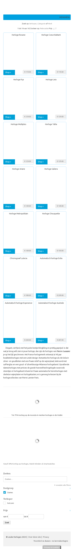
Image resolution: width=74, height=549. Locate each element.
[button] (64, 17)
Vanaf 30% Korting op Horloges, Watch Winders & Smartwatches (30, 442)
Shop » (8, 72)
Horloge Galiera (51, 169)
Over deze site (34, 537)
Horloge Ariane (18, 169)
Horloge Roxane (18, 35)
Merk (50, 24)
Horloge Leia (51, 79)
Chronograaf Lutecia (18, 258)
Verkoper (33, 24)
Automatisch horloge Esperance (18, 303)
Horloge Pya (18, 79)
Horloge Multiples (18, 124)
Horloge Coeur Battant (51, 35)
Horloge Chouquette (51, 214)
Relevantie (44, 28)
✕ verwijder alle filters (62, 485)
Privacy (46, 537)
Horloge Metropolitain (18, 214)
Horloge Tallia (51, 124)
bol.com (8, 503)
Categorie (41, 24)
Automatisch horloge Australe (51, 303)
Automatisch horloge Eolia (51, 258)
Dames (8, 492)
